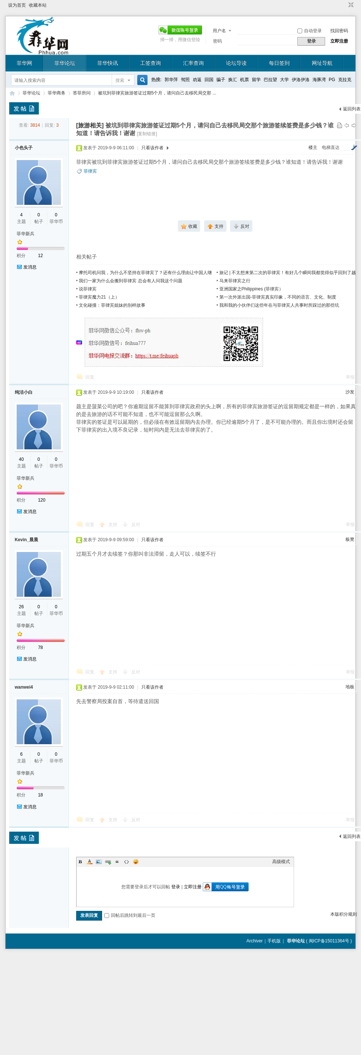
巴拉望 (270, 79)
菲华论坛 (64, 63)
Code (126, 861)
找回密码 (339, 30)
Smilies (135, 861)
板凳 (349, 539)
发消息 (30, 267)
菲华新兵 (25, 233)
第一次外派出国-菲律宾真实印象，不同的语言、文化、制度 (277, 297)
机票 (244, 79)
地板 (349, 686)
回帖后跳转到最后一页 (129, 915)
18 (40, 795)
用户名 (219, 30)
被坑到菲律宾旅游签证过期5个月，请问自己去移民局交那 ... (157, 93)
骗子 (220, 79)
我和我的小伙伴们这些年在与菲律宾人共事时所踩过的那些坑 (279, 305)
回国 (209, 79)
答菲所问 (82, 93)
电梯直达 (331, 147)
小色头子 (24, 147)
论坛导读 (236, 63)
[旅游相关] (90, 125)
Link (108, 861)
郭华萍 (171, 79)
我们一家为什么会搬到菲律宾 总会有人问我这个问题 (130, 280)
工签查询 (150, 63)
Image (98, 861)
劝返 (197, 79)
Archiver (254, 940)
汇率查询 (193, 63)
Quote (117, 861)
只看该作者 (152, 147)
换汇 (232, 79)
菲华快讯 (107, 63)
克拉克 (344, 79)
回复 (89, 377)
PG (332, 79)
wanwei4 (24, 687)
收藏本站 (38, 5)
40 (21, 459)
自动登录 (309, 30)
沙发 (349, 392)
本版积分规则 (343, 914)
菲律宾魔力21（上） (99, 297)
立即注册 (339, 41)
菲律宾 (90, 171)
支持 (113, 524)
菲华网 (24, 63)
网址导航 (322, 63)
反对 (135, 524)
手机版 (274, 940)
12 (40, 255)
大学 (284, 79)
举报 (350, 377)
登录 (175, 886)
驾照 (185, 79)
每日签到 (279, 63)
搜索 (119, 80)
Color (89, 861)
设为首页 (17, 5)
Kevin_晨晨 (26, 539)
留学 (256, 79)
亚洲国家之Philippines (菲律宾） (251, 289)
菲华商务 (56, 93)
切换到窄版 (350, 5)
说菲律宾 (88, 289)
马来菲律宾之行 (234, 280)
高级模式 (281, 861)
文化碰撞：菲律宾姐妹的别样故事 (112, 305)
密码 (217, 41)
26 (21, 606)
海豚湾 (319, 79)
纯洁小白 (24, 392)
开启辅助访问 (344, 5)
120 (41, 500)
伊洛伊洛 (301, 79)
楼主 (312, 147)
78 (40, 647)
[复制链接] (147, 133)
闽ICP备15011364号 (329, 940)
